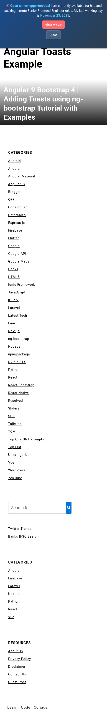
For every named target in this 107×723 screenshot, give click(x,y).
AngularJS (16, 184)
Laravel (14, 308)
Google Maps (19, 261)
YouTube (15, 478)
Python (14, 370)
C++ (11, 199)
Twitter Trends (20, 529)
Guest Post (17, 682)
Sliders (13, 408)
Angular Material (21, 176)
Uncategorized (20, 455)
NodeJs (14, 346)
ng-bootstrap (18, 339)
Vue (11, 462)
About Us (15, 651)
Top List (14, 447)
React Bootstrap (21, 385)
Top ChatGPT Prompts (26, 439)
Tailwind (15, 424)
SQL (11, 416)
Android (14, 161)
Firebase (15, 230)
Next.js (14, 331)
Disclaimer (16, 666)
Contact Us (17, 674)
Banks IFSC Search (23, 536)
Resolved (15, 400)
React (13, 377)
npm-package (19, 354)
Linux (12, 323)
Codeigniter (17, 207)
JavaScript (16, 292)
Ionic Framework (21, 284)
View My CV (53, 24)
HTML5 (14, 277)
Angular (14, 168)
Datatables (17, 215)
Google (14, 246)
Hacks (13, 269)
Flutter (13, 238)
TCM (12, 431)
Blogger (14, 192)
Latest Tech (17, 315)
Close (53, 35)
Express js (16, 223)
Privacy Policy (19, 659)
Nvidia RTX (17, 362)
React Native (18, 393)
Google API (17, 253)
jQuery (13, 300)
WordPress (17, 470)
